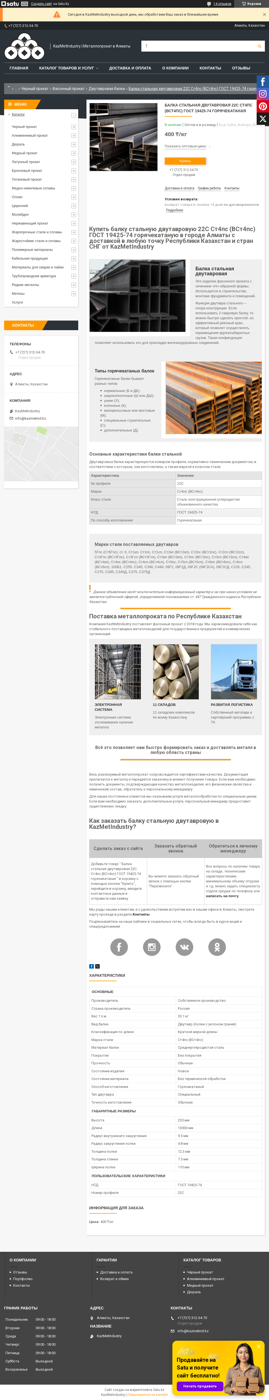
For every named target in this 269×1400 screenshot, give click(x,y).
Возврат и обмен (114, 1279)
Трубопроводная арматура (34, 276)
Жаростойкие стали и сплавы (36, 241)
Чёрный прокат (200, 1272)
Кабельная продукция (30, 258)
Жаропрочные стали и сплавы (37, 232)
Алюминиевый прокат (30, 135)
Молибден (20, 214)
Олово (17, 197)
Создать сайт (41, 4)
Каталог (18, 114)
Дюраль (18, 144)
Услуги (17, 302)
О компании (175, 68)
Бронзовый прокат (27, 171)
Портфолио (23, 1279)
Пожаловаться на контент (147, 1395)
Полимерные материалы (32, 250)
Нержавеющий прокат (30, 223)
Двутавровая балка (107, 88)
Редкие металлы (25, 285)
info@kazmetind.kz (30, 418)
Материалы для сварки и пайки (38, 267)
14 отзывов (222, 4)
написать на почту (222, 896)
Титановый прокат (27, 179)
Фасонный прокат (68, 88)
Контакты (210, 68)
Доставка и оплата (130, 68)
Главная (19, 68)
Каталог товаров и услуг (66, 68)
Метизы (18, 293)
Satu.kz (158, 1390)
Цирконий (20, 206)
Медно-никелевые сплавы (33, 188)
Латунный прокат (26, 162)
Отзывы (241, 68)
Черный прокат (35, 88)
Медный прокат (24, 153)
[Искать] (259, 46)
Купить (185, 161)
